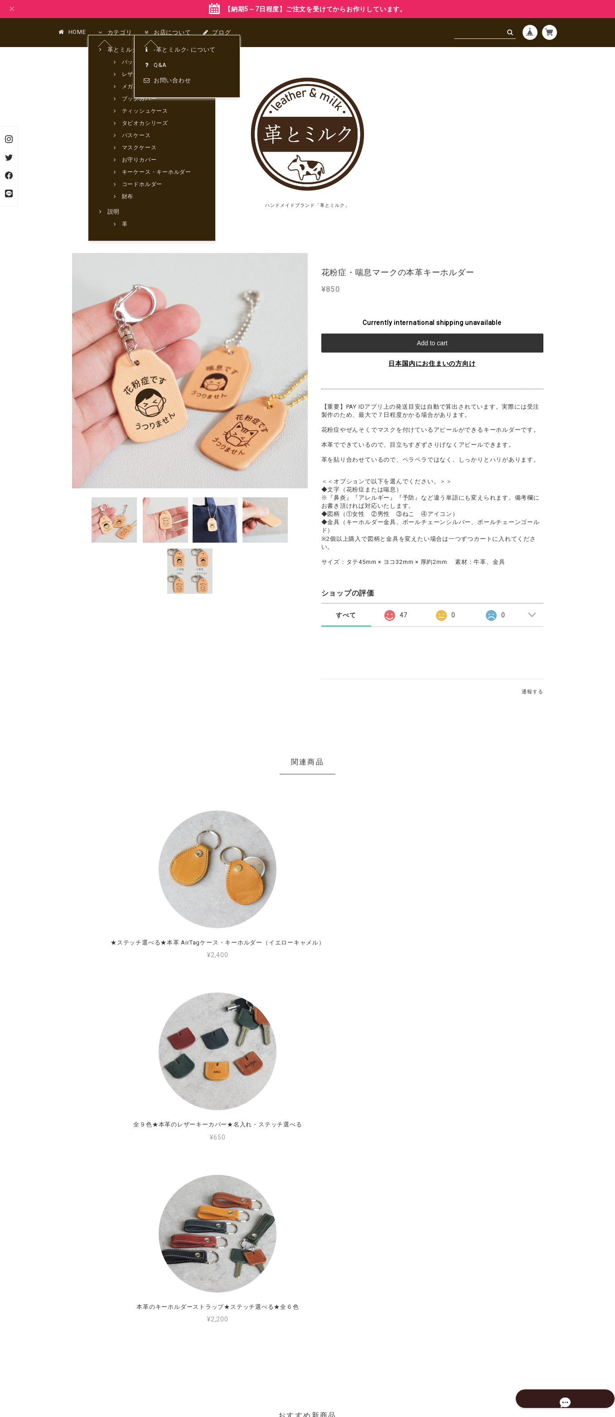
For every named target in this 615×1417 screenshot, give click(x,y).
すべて (346, 615)
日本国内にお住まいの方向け (431, 363)
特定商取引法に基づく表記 (336, 1363)
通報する (532, 692)
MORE (423, 1220)
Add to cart (432, 343)
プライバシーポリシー (264, 1363)
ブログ (216, 32)
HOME (72, 32)
